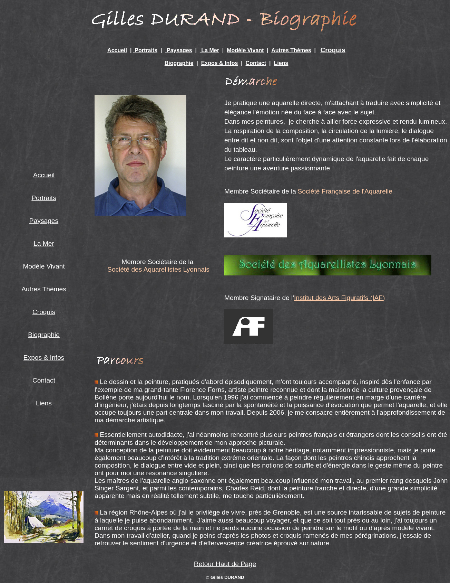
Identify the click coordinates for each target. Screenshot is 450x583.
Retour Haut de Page (225, 563)
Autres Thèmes (291, 50)
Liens (281, 63)
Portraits (146, 50)
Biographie (179, 63)
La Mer (209, 50)
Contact (256, 63)
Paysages (178, 50)
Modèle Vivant (245, 50)
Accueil (117, 50)
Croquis (332, 50)
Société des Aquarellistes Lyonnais (158, 269)
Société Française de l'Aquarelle (344, 191)
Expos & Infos (219, 63)
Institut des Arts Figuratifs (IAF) (339, 297)
